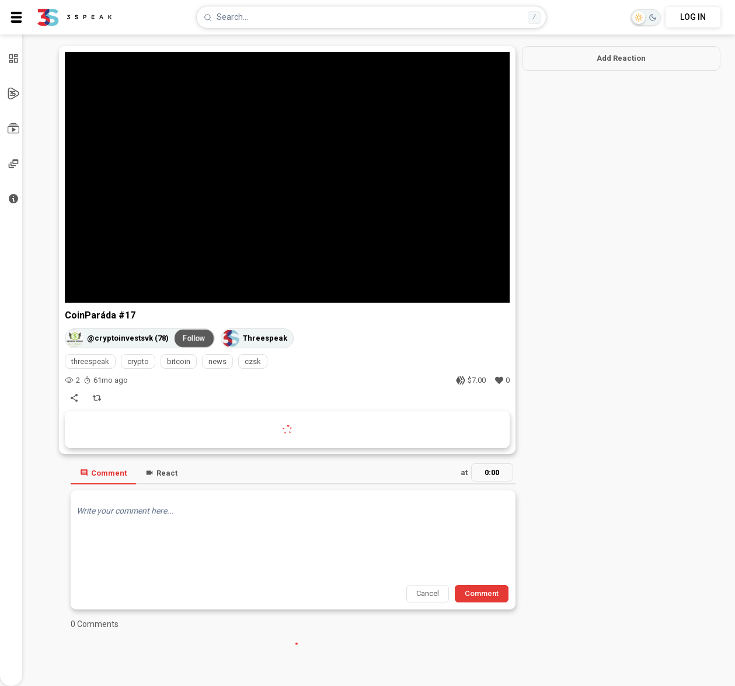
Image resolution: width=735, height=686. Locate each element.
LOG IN (693, 17)
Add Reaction (621, 58)
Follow (194, 337)
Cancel (427, 593)
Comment (103, 473)
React (161, 473)
